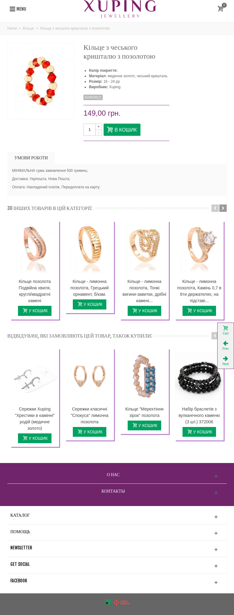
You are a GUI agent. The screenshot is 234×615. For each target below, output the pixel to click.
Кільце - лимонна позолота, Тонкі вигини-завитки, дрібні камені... (144, 291)
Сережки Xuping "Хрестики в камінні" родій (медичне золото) (35, 419)
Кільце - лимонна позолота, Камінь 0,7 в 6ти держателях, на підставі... (199, 291)
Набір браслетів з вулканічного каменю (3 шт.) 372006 (199, 415)
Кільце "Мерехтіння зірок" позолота (144, 412)
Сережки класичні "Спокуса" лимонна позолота (89, 415)
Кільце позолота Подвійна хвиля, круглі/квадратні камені (35, 291)
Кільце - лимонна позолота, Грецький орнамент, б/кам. (89, 288)
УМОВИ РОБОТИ (31, 157)
